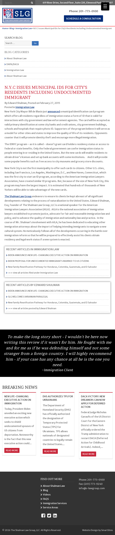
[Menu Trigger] (105, 6)
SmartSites (107, 530)
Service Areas (50, 507)
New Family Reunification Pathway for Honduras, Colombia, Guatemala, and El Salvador (52, 267)
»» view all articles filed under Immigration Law (33, 273)
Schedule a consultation (83, 18)
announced (54, 111)
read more (12, 450)
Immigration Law (15, 70)
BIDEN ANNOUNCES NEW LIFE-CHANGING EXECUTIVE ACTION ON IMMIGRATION (48, 255)
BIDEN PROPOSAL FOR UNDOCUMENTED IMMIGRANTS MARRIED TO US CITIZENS (48, 261)
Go (32, 3)
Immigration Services (55, 503)
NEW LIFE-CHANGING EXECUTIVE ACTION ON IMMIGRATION (17, 400)
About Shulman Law (16, 58)
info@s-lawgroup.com (92, 488)
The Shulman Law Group (18, 196)
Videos (47, 494)
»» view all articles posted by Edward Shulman (32, 308)
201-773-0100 (88, 11)
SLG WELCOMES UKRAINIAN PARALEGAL (28, 297)
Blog (45, 490)
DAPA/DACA (12, 64)
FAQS (46, 498)
